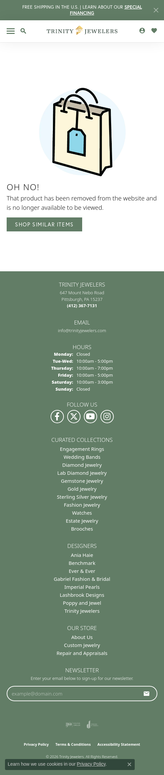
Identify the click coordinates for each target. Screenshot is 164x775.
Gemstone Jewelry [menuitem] (82, 480)
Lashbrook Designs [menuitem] (82, 594)
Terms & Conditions (73, 744)
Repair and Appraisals (82, 653)
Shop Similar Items (44, 224)
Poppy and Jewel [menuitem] (82, 602)
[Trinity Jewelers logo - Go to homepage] (82, 31)
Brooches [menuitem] (82, 528)
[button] (23, 31)
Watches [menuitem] (82, 512)
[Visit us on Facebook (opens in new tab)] (57, 416)
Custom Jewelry (82, 645)
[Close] (156, 10)
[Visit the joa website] (92, 724)
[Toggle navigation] (10, 31)
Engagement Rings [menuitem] (82, 449)
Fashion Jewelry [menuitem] (82, 504)
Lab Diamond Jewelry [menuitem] (81, 472)
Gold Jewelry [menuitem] (82, 488)
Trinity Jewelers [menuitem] (82, 610)
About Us (82, 637)
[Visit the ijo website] (73, 724)
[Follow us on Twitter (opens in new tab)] (74, 416)
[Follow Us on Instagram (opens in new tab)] (107, 416)
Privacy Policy (36, 744)
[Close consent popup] (129, 764)
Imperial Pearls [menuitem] (81, 586)
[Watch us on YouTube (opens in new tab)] (90, 416)
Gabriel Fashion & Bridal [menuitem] (82, 579)
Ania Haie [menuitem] (82, 555)
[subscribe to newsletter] (147, 694)
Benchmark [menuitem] (82, 563)
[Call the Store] (82, 306)
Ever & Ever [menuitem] (82, 571)
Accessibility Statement (118, 744)
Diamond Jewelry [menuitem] (82, 464)
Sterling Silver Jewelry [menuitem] (82, 496)
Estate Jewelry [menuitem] (82, 520)
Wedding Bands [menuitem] (82, 456)
